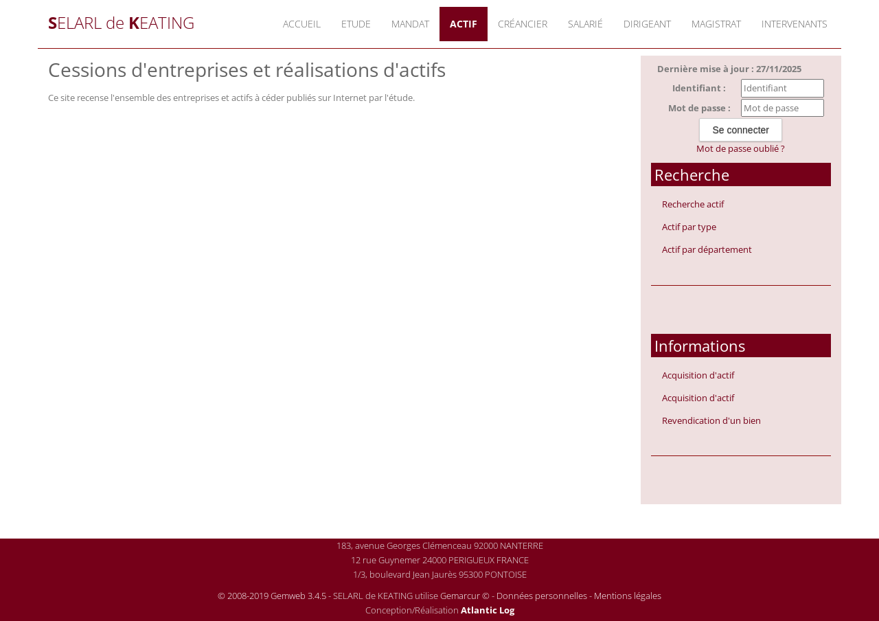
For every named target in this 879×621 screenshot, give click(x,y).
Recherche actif (693, 204)
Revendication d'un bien (711, 420)
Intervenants (794, 23)
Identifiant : (699, 88)
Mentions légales (627, 595)
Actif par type (689, 227)
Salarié (585, 23)
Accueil (302, 23)
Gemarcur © (465, 595)
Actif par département (707, 249)
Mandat (410, 23)
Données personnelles (541, 595)
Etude (356, 23)
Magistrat (716, 23)
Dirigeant (647, 23)
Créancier (522, 23)
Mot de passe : (699, 108)
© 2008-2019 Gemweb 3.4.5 (272, 595)
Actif (463, 23)
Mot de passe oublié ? (740, 148)
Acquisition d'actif (698, 375)
